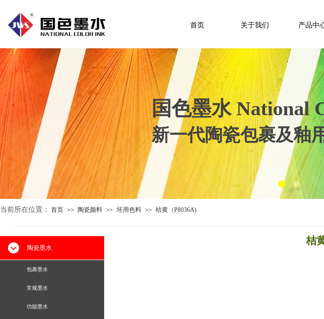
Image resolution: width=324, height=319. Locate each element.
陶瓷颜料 (90, 209)
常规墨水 (37, 288)
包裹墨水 (37, 269)
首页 (197, 25)
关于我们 (255, 25)
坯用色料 (129, 209)
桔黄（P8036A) (176, 209)
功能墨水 (37, 306)
